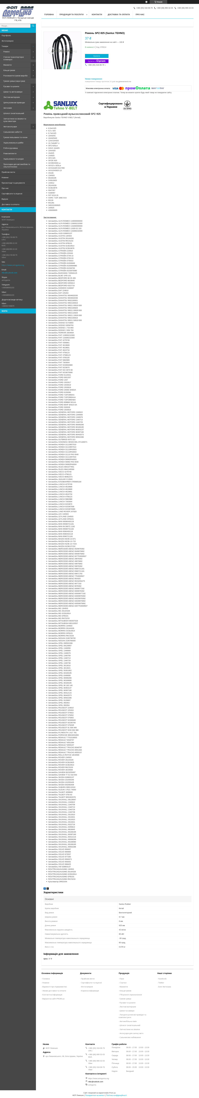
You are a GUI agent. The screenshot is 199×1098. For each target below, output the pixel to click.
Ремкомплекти (9, 153)
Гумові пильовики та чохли (15, 137)
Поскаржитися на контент (95, 1095)
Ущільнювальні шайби (13, 142)
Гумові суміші (125, 998)
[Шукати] (33, 26)
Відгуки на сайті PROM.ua (53, 998)
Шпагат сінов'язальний (13, 113)
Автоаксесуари (10, 126)
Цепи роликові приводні (14, 102)
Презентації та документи (13, 183)
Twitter (161, 982)
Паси (122, 978)
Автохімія (7, 108)
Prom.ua (112, 1093)
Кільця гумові (9, 70)
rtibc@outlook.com (9, 272)
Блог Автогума (164, 986)
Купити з (96, 61)
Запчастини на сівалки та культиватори (14, 119)
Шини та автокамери (12, 92)
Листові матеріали (11, 97)
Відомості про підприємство (54, 986)
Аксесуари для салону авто (131, 1033)
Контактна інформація (52, 994)
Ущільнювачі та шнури (13, 159)
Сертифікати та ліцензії (12, 193)
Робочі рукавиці (10, 148)
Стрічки (123, 982)
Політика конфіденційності (116, 1095)
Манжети (7, 65)
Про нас (5, 188)
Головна (49, 14)
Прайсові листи (8, 172)
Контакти (97, 14)
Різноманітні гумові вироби (15, 75)
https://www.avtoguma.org (13, 265)
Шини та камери (127, 1010)
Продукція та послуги (71, 14)
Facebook (162, 978)
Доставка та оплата (10, 204)
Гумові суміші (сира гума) (14, 81)
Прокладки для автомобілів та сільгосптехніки (16, 165)
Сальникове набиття (12, 132)
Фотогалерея (7, 41)
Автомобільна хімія (128, 1021)
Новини (5, 177)
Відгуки (5, 199)
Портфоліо (6, 35)
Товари (5, 46)
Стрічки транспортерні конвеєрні (13, 58)
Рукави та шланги (11, 86)
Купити (97, 56)
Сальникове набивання (130, 1037)
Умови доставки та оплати (54, 990)
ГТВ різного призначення (131, 994)
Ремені (6, 51)
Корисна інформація (90, 990)
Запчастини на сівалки (130, 1029)
